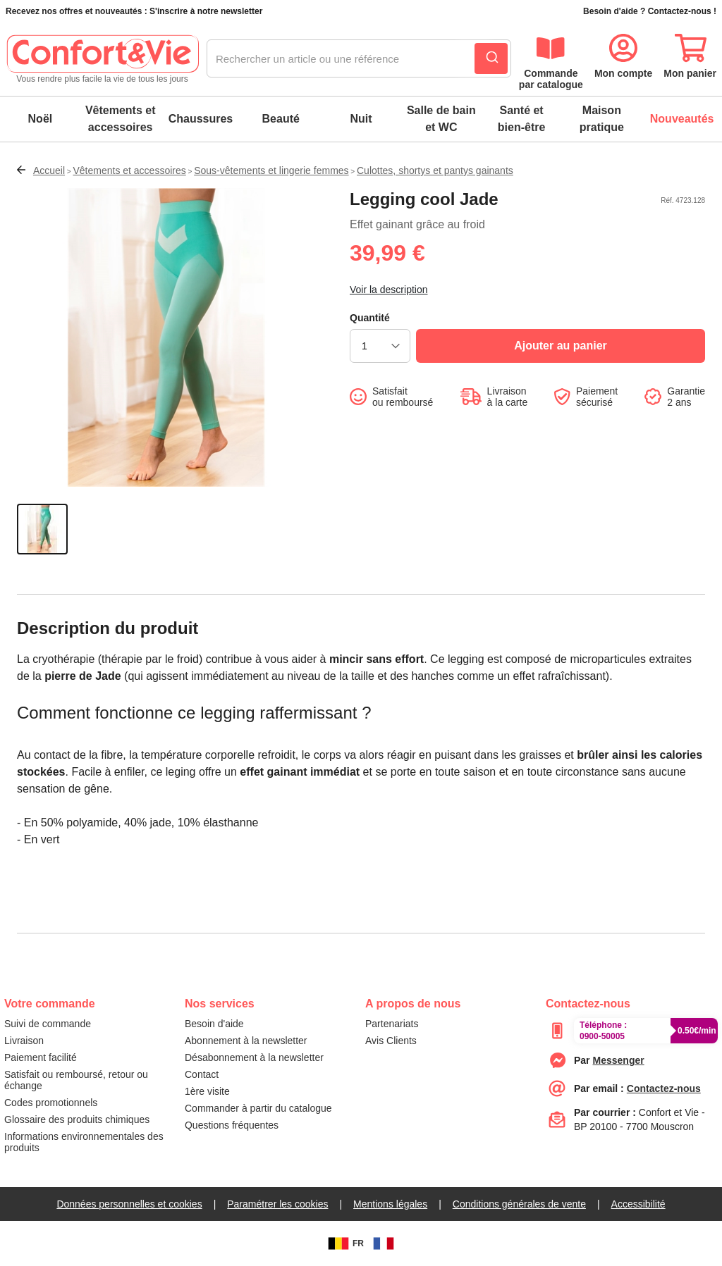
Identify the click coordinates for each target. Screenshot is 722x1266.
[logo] (102, 59)
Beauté (281, 119)
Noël (40, 119)
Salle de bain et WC (441, 118)
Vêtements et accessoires (120, 118)
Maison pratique (602, 118)
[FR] (383, 1243)
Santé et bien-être (522, 118)
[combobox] (359, 59)
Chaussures (201, 119)
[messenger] (618, 1060)
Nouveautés (682, 119)
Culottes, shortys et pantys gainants (435, 170)
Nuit (361, 119)
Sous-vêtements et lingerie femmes (271, 170)
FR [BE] (344, 1243)
